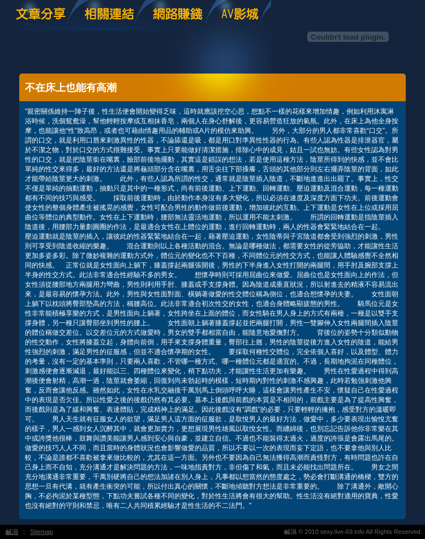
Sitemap (41, 531)
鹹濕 (12, 531)
